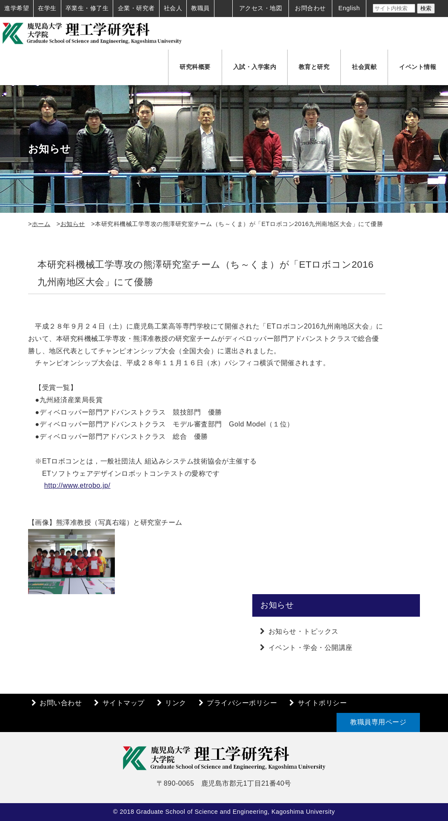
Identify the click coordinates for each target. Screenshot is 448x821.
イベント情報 (417, 66)
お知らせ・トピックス (303, 631)
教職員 (200, 8)
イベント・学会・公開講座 (310, 647)
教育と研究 (314, 66)
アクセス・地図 (260, 8)
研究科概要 (195, 66)
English (349, 8)
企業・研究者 (136, 8)
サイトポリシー (322, 703)
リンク (175, 703)
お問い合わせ (61, 703)
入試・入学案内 (255, 66)
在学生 (47, 8)
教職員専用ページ (378, 722)
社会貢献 (364, 66)
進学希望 (16, 8)
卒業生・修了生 (87, 8)
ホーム (41, 223)
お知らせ (72, 223)
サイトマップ (124, 703)
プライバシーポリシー (242, 703)
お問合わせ (310, 8)
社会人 (173, 8)
